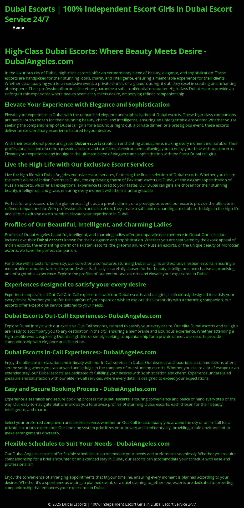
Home (18, 27)
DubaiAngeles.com (134, 315)
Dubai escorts (50, 240)
